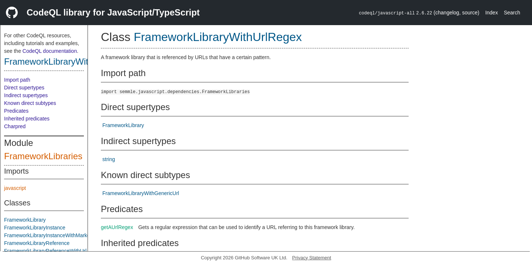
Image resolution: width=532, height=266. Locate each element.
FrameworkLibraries (43, 156)
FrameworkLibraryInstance (34, 228)
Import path (17, 80)
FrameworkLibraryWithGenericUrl (140, 193)
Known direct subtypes (30, 103)
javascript (15, 188)
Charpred (14, 126)
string (108, 159)
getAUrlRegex (117, 227)
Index (491, 13)
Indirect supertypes (26, 95)
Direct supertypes (24, 88)
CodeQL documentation (50, 51)
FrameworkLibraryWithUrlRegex (67, 61)
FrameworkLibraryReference (36, 243)
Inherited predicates (27, 119)
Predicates (16, 111)
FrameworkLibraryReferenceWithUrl (45, 251)
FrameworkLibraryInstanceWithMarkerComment (59, 235)
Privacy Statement (311, 257)
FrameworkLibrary (25, 220)
